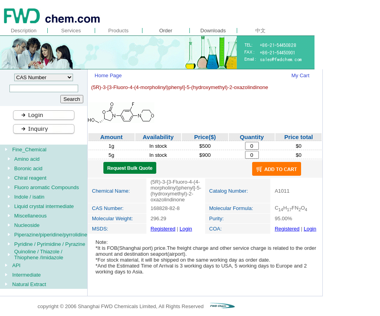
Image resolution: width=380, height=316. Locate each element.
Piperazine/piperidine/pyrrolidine (50, 235)
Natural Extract (29, 284)
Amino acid (26, 159)
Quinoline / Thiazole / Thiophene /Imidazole (38, 254)
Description (23, 30)
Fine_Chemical (29, 149)
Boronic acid (28, 168)
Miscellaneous (30, 216)
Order (165, 30)
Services (71, 30)
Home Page (108, 75)
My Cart (301, 75)
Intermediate (26, 275)
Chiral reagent (30, 178)
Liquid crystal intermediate (44, 206)
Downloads (213, 30)
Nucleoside (26, 225)
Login (186, 229)
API (16, 265)
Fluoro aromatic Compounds (46, 187)
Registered (163, 229)
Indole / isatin (29, 197)
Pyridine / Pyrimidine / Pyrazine (49, 244)
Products (118, 30)
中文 (260, 30)
